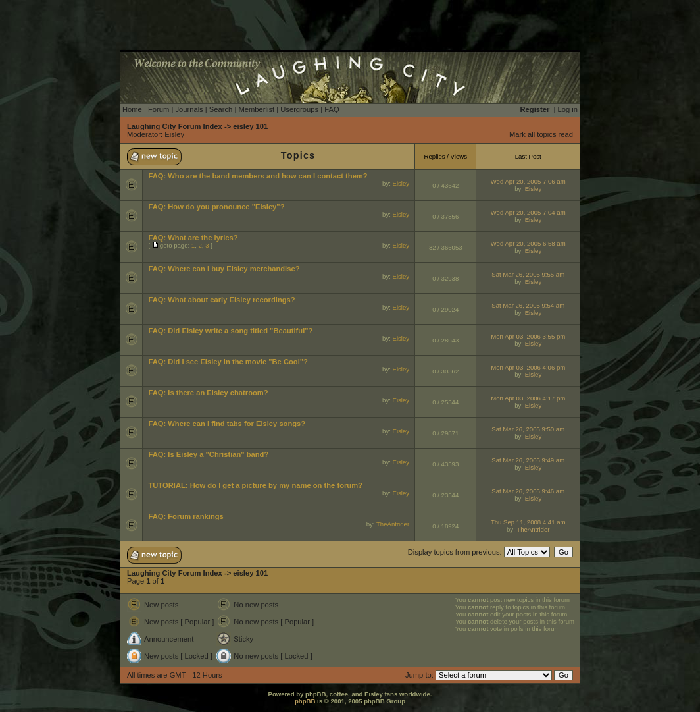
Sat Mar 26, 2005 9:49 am (527, 460)
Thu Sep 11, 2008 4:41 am (528, 522)
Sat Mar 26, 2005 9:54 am (527, 305)
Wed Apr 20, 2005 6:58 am (528, 243)
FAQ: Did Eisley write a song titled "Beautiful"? (230, 331)
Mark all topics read (541, 134)
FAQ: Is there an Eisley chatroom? (208, 393)
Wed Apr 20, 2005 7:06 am (528, 181)
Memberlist (256, 109)
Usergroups (299, 109)
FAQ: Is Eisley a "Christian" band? (208, 454)
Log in (568, 109)
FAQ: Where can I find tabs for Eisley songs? (226, 423)
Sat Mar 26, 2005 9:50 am (527, 429)
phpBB (305, 701)
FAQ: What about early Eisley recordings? (221, 300)
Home (132, 109)
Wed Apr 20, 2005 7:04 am (528, 212)
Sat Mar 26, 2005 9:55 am (527, 274)
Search (220, 109)
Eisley (174, 134)
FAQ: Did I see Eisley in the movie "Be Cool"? (228, 362)
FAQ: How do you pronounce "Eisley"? (216, 207)
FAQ (331, 109)
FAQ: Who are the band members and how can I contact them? (257, 176)
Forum (158, 109)
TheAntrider (392, 524)
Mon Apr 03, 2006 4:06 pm (528, 367)
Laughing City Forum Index (174, 126)
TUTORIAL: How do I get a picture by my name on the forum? (255, 485)
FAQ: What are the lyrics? (193, 238)
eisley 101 (250, 126)
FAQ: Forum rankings (185, 516)
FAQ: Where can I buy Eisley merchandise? (223, 269)
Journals (189, 109)
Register (535, 109)
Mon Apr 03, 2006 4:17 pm (528, 398)
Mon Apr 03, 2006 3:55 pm (528, 336)
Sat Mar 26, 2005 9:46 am (527, 491)
